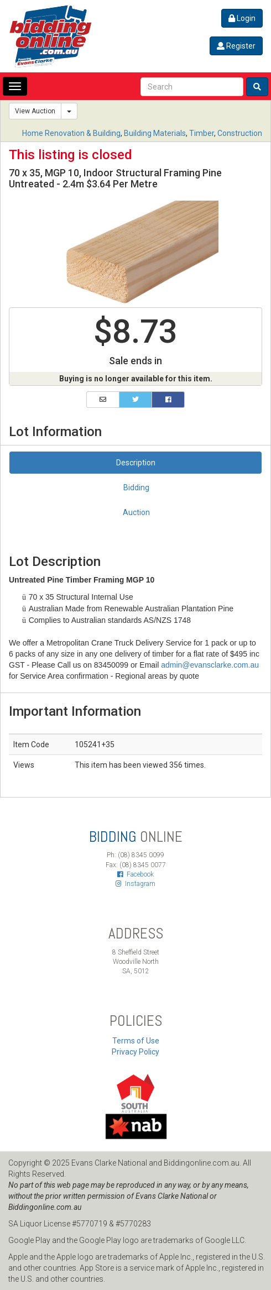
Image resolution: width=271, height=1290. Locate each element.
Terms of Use (135, 1040)
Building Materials (155, 133)
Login (242, 18)
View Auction (35, 111)
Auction (136, 512)
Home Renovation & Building (71, 133)
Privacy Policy (135, 1051)
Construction (239, 133)
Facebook (135, 874)
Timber (201, 133)
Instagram (135, 884)
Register (236, 45)
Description (135, 462)
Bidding (136, 487)
